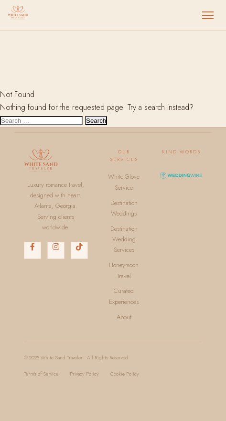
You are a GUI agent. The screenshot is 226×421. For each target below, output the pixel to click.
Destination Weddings (124, 208)
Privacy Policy (84, 374)
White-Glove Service (124, 182)
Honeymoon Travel (124, 270)
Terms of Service (41, 374)
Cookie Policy (124, 374)
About (124, 317)
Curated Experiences (124, 296)
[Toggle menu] (207, 15)
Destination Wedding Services (124, 239)
